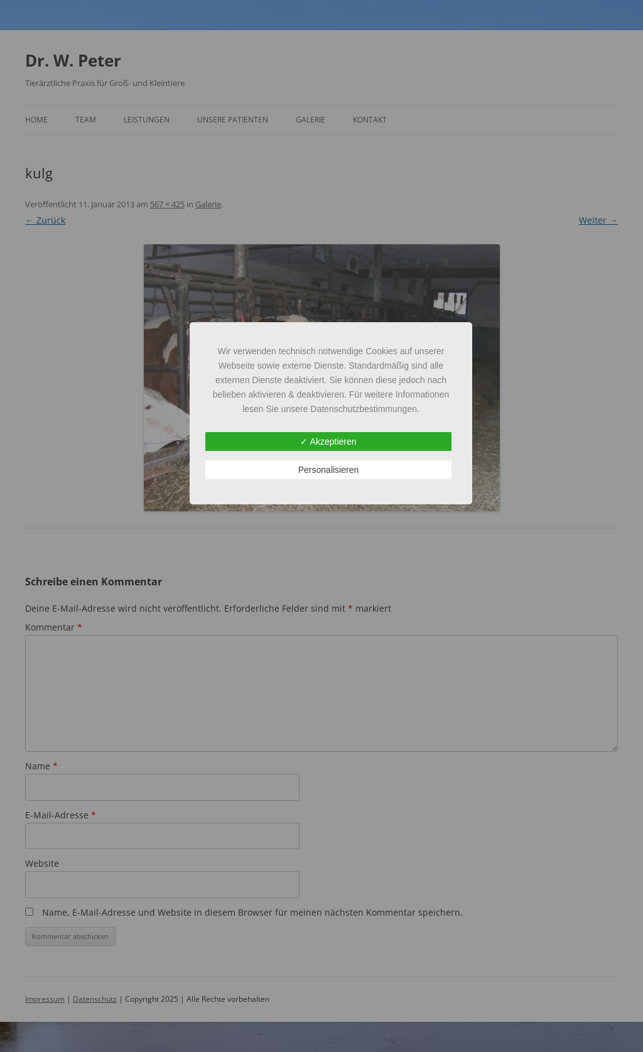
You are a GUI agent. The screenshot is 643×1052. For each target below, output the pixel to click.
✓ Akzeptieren (328, 442)
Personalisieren (328, 470)
